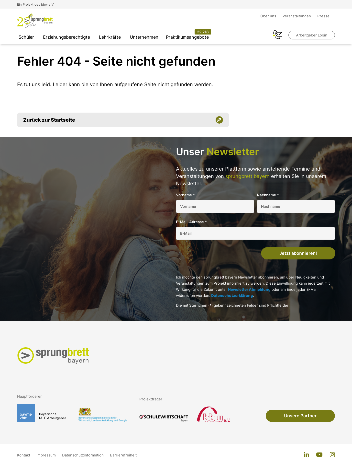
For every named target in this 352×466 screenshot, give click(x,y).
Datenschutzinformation (83, 455)
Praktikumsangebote (187, 37)
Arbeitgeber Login (311, 35)
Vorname (185, 195)
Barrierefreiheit (123, 455)
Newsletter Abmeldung (249, 289)
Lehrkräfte (110, 37)
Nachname (268, 195)
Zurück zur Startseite (49, 120)
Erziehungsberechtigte (66, 37)
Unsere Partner (300, 415)
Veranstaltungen (297, 16)
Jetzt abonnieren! (298, 253)
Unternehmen (144, 37)
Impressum (46, 455)
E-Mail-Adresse (191, 222)
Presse (323, 16)
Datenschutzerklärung (232, 295)
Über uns (268, 16)
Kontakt (24, 455)
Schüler (26, 37)
